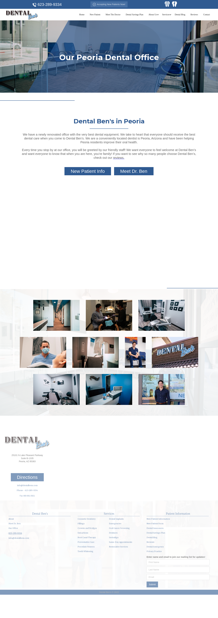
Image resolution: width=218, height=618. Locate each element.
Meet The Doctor (113, 14)
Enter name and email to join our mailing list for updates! (176, 573)
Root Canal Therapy (87, 554)
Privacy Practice (154, 567)
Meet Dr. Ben (133, 171)
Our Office (13, 544)
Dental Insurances (155, 544)
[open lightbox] (56, 315)
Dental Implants (116, 535)
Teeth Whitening (85, 567)
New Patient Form (155, 540)
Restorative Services (118, 563)
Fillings (81, 540)
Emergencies (115, 540)
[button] (153, 14)
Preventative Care (86, 558)
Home (81, 14)
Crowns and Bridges (87, 544)
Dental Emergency (155, 563)
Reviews (194, 14)
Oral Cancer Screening (119, 544)
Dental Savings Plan (134, 14)
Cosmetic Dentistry (87, 535)
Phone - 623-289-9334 (27, 506)
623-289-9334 (15, 549)
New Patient (95, 14)
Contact (206, 14)
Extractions (83, 549)
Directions (27, 493)
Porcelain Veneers (86, 563)
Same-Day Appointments (120, 558)
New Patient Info (88, 171)
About (11, 535)
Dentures (113, 549)
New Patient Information (158, 535)
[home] (21, 14)
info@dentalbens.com (27, 501)
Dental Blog (180, 14)
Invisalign (113, 554)
